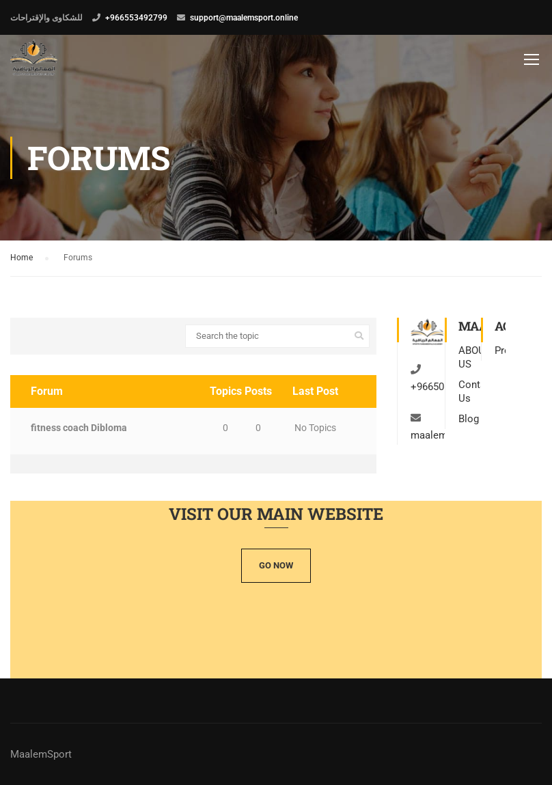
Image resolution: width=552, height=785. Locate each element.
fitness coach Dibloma (79, 427)
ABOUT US (469, 357)
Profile (500, 350)
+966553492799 (136, 18)
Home (21, 257)
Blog (468, 419)
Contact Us (469, 391)
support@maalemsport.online (244, 18)
